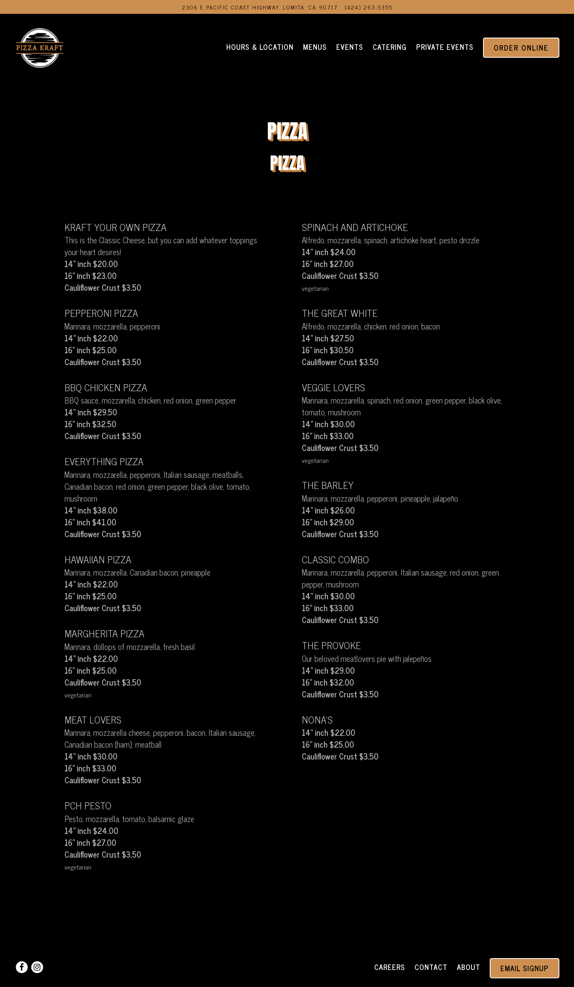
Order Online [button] (521, 47)
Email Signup (524, 968)
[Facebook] (22, 967)
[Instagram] (37, 967)
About (468, 967)
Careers (389, 967)
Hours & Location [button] (260, 47)
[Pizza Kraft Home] (39, 46)
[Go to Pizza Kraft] (259, 7)
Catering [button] (390, 47)
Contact (431, 967)
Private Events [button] (445, 47)
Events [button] (349, 47)
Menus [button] (315, 47)
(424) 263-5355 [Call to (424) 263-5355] (368, 7)
